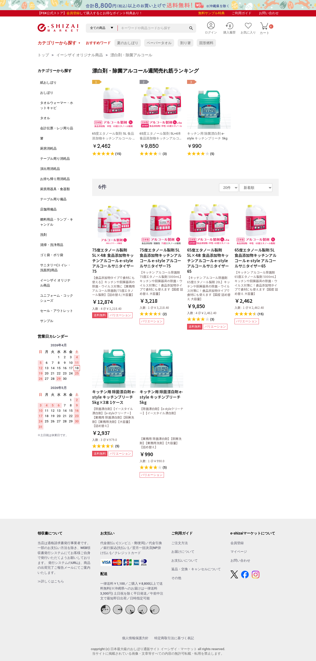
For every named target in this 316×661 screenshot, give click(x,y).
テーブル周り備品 (53, 199)
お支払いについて (184, 560)
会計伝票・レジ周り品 (56, 128)
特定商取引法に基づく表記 (174, 638)
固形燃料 (206, 43)
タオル (45, 118)
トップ (43, 55)
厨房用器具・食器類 (55, 189)
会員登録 (73, 13)
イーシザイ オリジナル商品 (79, 55)
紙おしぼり (48, 82)
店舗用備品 (48, 209)
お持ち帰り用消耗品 (55, 179)
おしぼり (46, 93)
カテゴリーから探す (59, 42)
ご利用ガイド (242, 13)
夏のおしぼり (127, 43)
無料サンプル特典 (211, 13)
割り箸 (185, 43)
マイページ (238, 551)
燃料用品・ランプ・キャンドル (56, 222)
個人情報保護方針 (135, 638)
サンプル (46, 321)
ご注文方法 (179, 543)
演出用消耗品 (50, 169)
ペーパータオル (159, 43)
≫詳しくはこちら (51, 581)
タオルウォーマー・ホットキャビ (56, 105)
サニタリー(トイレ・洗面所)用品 (55, 267)
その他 (176, 578)
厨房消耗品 (48, 148)
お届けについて (182, 551)
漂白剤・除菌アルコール (131, 55)
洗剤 (43, 235)
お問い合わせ (269, 13)
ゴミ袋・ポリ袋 (51, 255)
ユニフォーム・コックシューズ (56, 298)
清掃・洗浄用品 (51, 245)
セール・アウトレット (56, 311)
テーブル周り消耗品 (55, 158)
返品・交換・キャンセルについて (196, 569)
